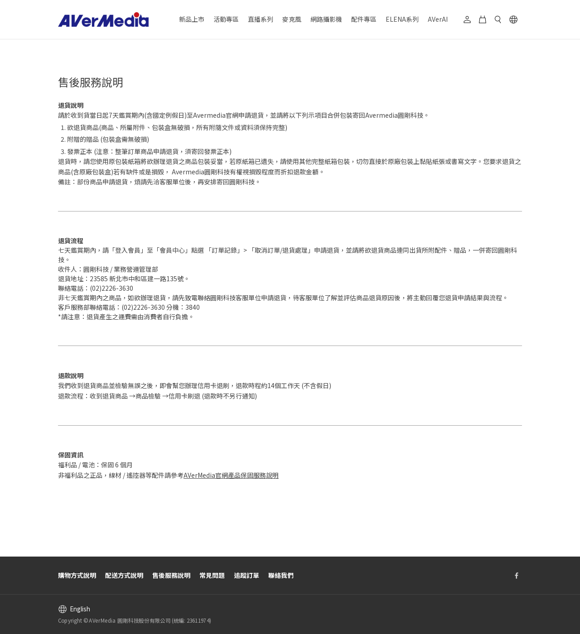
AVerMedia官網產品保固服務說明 (231, 475)
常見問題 (212, 575)
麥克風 (291, 19)
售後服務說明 (171, 575)
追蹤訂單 (246, 575)
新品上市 (191, 19)
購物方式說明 (77, 575)
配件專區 (364, 19)
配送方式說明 (124, 575)
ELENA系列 (402, 19)
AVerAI (438, 19)
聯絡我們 (281, 575)
